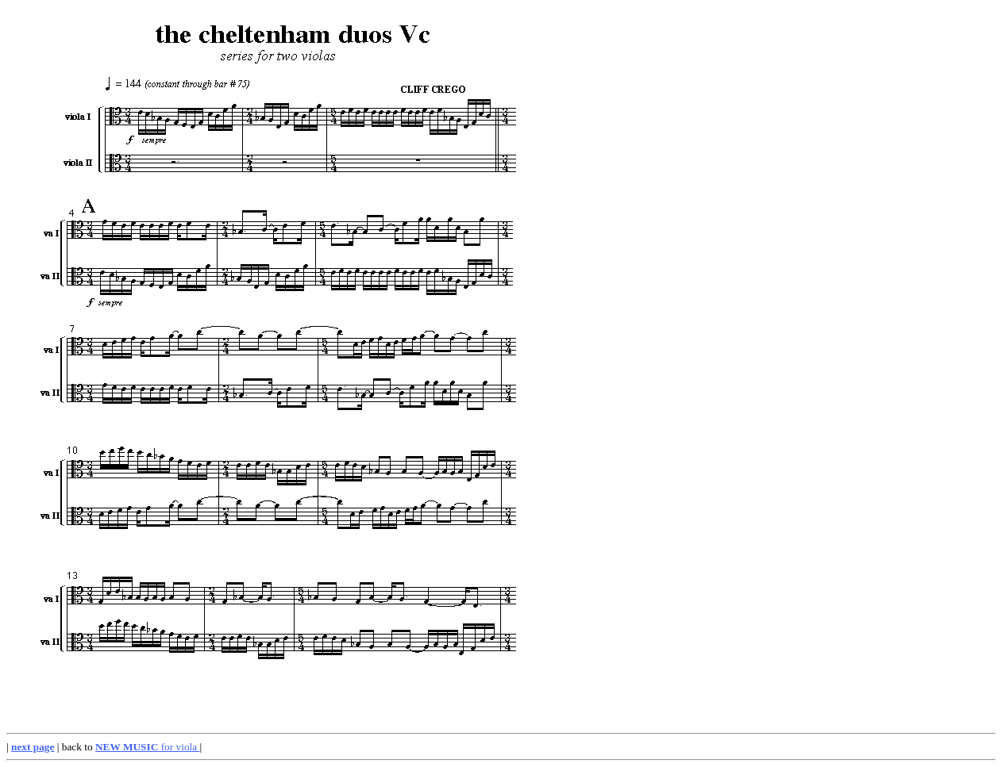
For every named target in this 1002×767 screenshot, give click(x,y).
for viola (147, 747)
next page (32, 747)
